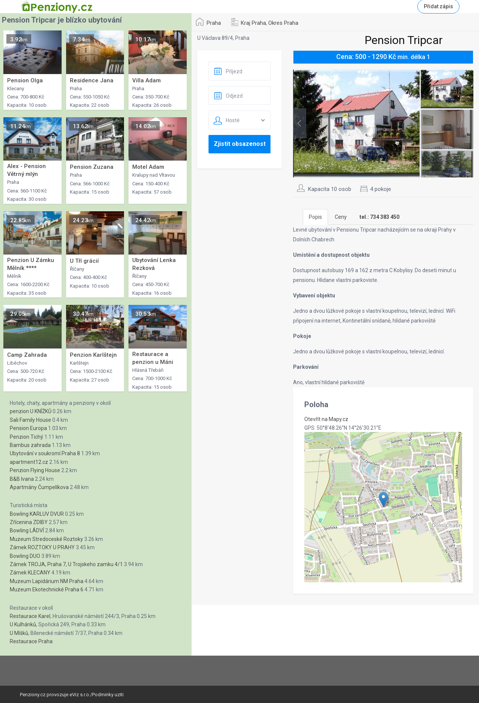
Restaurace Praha (31, 641)
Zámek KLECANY (30, 573)
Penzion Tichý (26, 437)
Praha (214, 23)
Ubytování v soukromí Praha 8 (45, 453)
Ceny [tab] (341, 217)
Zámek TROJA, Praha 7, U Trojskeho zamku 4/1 (66, 564)
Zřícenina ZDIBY (29, 522)
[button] (383, 499)
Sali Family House (30, 420)
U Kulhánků (23, 624)
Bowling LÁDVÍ (27, 530)
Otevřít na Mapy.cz (326, 419)
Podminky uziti (108, 694)
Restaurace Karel (30, 616)
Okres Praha (283, 23)
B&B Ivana (22, 479)
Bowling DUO (25, 556)
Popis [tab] (315, 217)
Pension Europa (28, 428)
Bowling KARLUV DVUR (37, 514)
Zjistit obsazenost (240, 143)
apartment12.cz (29, 462)
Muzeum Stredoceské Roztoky (46, 539)
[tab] (379, 217)
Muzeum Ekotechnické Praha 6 (46, 589)
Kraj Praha (253, 23)
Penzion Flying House (35, 470)
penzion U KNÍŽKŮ (30, 411)
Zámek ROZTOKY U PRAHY (42, 547)
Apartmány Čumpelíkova (39, 487)
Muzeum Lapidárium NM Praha (46, 581)
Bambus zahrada (30, 445)
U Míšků (19, 633)
